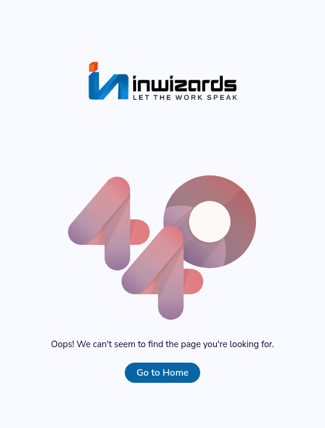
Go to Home (163, 372)
